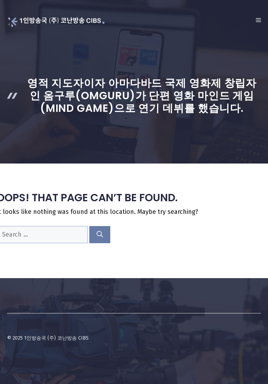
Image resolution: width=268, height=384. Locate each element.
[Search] (99, 234)
